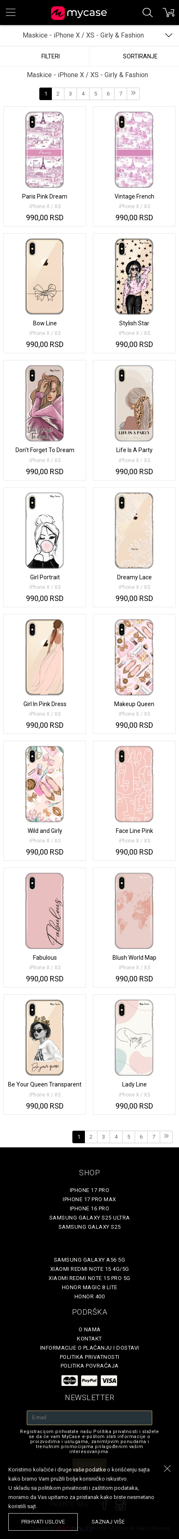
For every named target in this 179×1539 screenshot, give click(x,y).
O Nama (90, 1329)
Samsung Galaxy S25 (90, 1227)
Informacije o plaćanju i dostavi (89, 1348)
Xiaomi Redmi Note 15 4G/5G (89, 1269)
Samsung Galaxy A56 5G (89, 1260)
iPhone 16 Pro (90, 1208)
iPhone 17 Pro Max (89, 1199)
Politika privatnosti (90, 1357)
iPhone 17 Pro (90, 1190)
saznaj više (108, 1522)
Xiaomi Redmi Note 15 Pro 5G (89, 1278)
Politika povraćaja (90, 1366)
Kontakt (89, 1338)
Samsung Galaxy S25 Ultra (89, 1218)
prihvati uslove (43, 1522)
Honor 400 (89, 1296)
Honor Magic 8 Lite (90, 1287)
